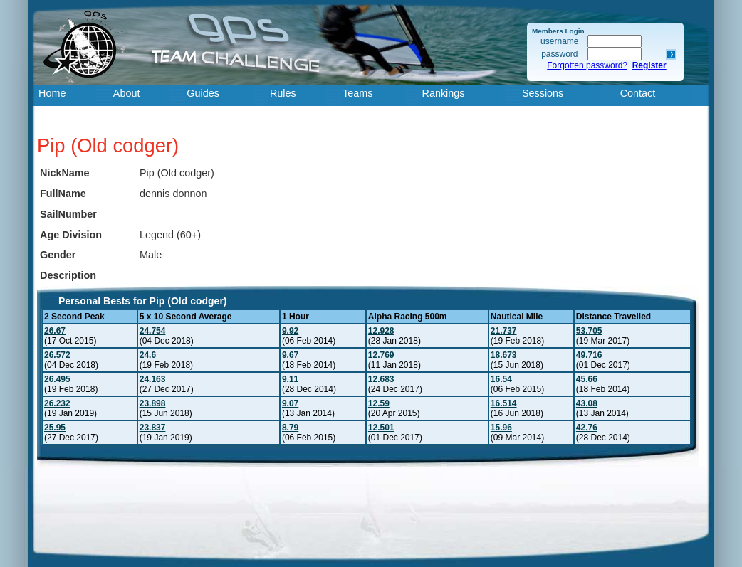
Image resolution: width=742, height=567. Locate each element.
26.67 (55, 331)
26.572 (57, 355)
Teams (357, 93)
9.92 (290, 331)
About (126, 93)
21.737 (504, 331)
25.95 (55, 428)
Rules (283, 93)
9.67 (290, 355)
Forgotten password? (587, 65)
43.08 (586, 403)
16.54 (501, 379)
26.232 (57, 403)
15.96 (501, 428)
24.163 (153, 379)
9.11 (290, 379)
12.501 (381, 428)
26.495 (57, 379)
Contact (638, 93)
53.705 (589, 331)
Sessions (542, 93)
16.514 (504, 403)
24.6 (148, 355)
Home (52, 93)
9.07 (290, 403)
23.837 (153, 428)
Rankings (443, 93)
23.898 (153, 403)
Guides (203, 93)
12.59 (379, 403)
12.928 (381, 331)
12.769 (381, 355)
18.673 (504, 355)
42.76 (586, 428)
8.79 (290, 428)
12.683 (381, 379)
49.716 (589, 355)
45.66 (586, 379)
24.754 (153, 331)
